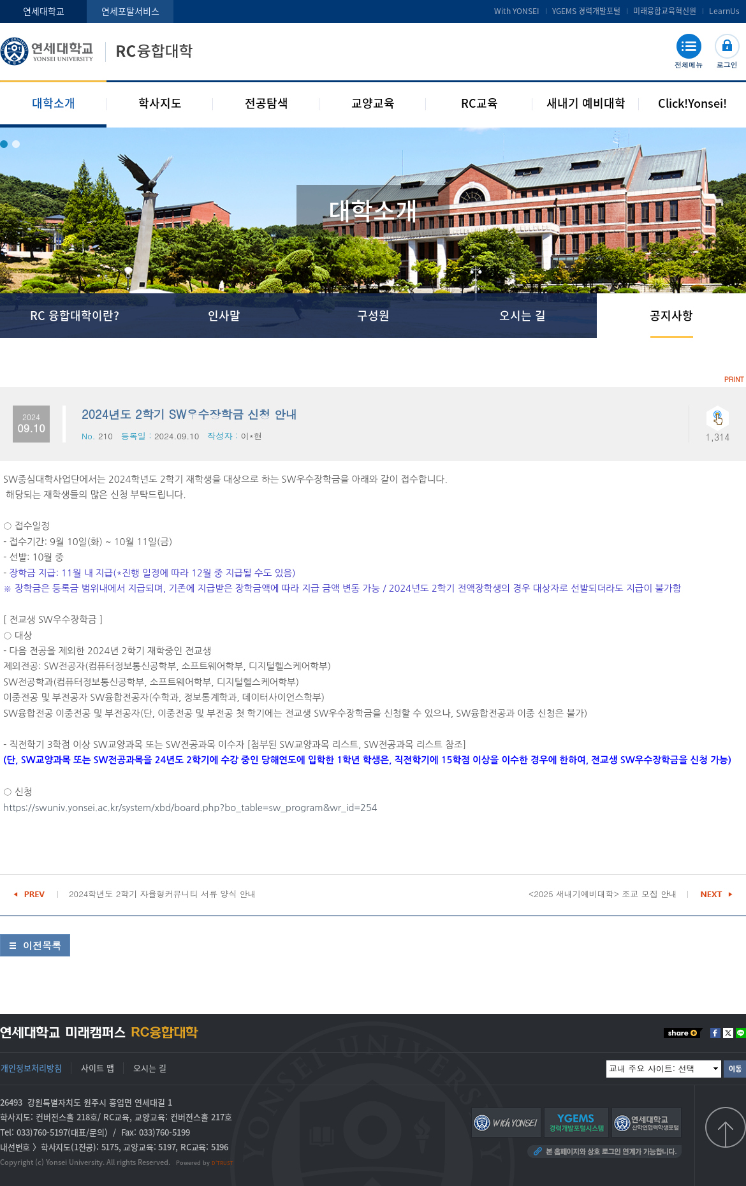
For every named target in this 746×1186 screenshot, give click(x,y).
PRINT (734, 379)
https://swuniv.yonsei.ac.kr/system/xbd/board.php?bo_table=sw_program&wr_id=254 (190, 807)
